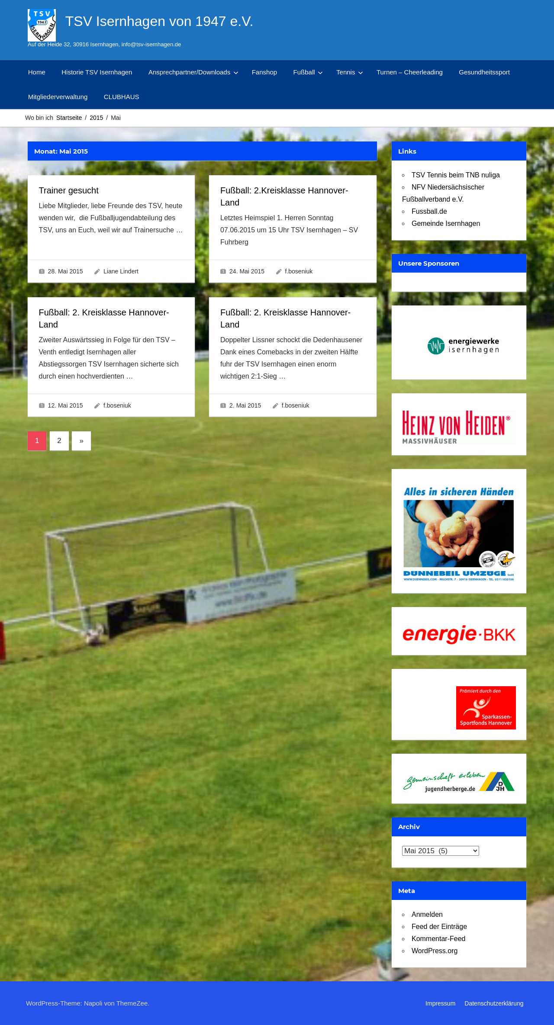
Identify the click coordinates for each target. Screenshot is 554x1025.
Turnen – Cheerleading (410, 72)
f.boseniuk (299, 271)
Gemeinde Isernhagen (446, 223)
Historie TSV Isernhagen (96, 72)
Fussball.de (429, 211)
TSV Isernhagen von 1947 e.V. (159, 21)
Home (36, 72)
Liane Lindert (120, 271)
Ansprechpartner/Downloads (193, 72)
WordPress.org (434, 950)
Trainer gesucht (69, 190)
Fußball (308, 72)
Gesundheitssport (484, 72)
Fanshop (264, 72)
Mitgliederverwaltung (58, 96)
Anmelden (427, 914)
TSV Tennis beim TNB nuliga (456, 175)
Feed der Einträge (439, 926)
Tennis (349, 72)
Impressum (440, 1003)
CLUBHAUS (121, 96)
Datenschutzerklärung (493, 1003)
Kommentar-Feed (439, 938)
